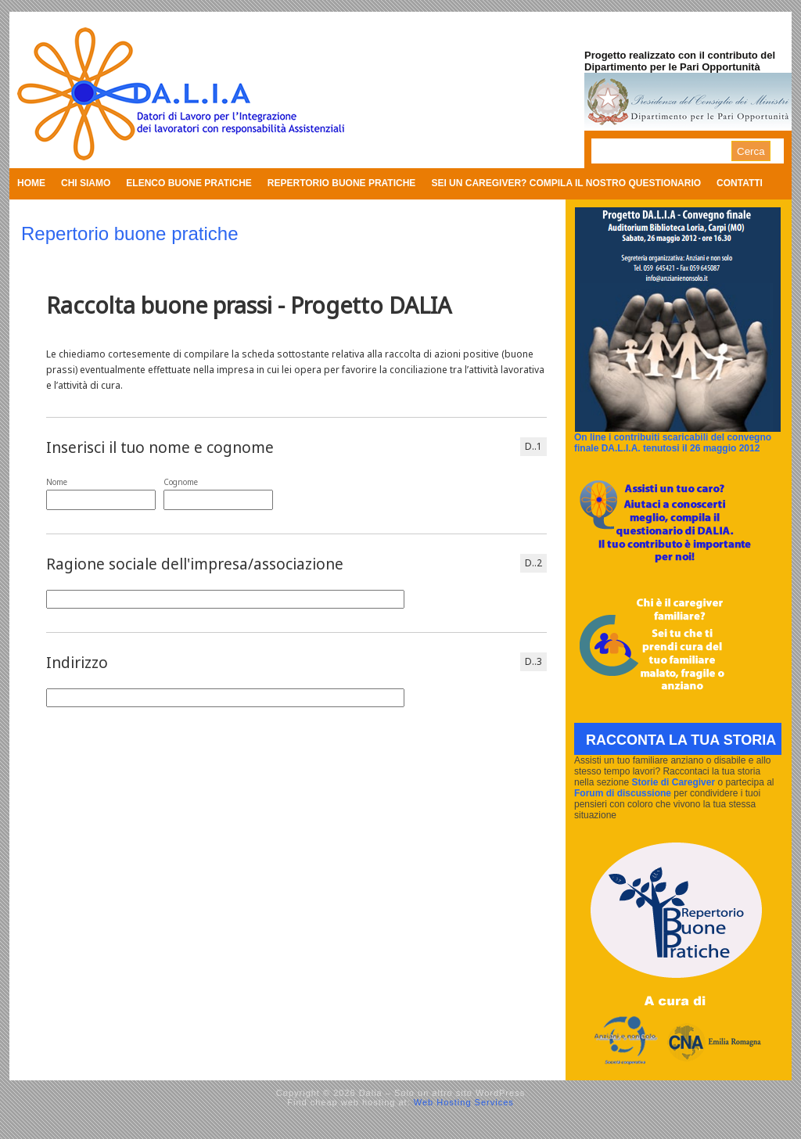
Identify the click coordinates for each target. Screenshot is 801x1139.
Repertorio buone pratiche (342, 183)
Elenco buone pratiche (188, 183)
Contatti (740, 183)
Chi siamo (85, 183)
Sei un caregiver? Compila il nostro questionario (566, 183)
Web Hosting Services (464, 1102)
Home (31, 183)
